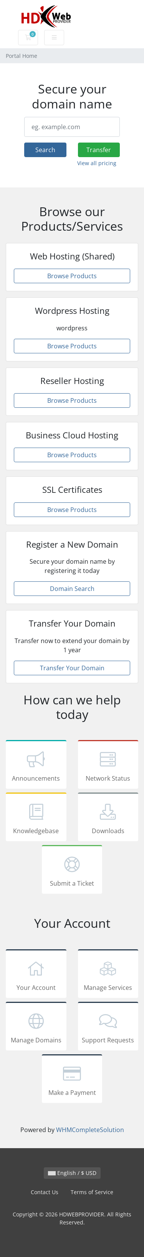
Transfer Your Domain (72, 668)
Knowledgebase (36, 818)
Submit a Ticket (72, 871)
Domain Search (72, 588)
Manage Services (108, 975)
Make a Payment (72, 1080)
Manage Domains (36, 1027)
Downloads (108, 818)
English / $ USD (72, 1173)
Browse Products (72, 276)
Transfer (98, 150)
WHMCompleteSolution (90, 1130)
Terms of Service (92, 1192)
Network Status (108, 766)
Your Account (36, 975)
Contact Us (44, 1192)
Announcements (36, 766)
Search (45, 150)
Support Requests (108, 1027)
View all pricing (96, 163)
